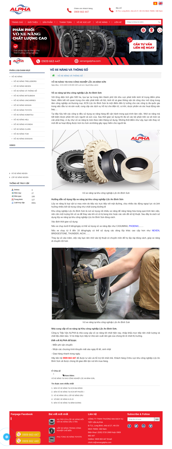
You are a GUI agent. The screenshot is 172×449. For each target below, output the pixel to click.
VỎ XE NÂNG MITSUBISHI (24, 96)
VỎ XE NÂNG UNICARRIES (25, 100)
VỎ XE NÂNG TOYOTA (23, 110)
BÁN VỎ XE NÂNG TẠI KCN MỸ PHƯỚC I (69, 392)
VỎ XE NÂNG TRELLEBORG (25, 81)
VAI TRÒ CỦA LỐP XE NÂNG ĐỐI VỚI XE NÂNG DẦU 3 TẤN (70, 420)
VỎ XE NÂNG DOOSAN (23, 139)
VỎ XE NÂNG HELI (21, 120)
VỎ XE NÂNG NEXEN (22, 86)
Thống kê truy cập (19, 183)
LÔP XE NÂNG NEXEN (19, 177)
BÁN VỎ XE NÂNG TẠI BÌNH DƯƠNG (67, 403)
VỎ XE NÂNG (17, 77)
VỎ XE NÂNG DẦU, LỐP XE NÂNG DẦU (68, 395)
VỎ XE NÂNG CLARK (22, 129)
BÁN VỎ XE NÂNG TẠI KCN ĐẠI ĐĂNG (68, 388)
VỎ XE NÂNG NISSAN (22, 105)
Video (12, 145)
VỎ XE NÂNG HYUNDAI (23, 124)
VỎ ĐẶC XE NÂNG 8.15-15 (64, 399)
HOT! (59, 374)
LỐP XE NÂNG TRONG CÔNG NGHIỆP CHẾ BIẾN (69, 429)
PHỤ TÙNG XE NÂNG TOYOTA (69, 437)
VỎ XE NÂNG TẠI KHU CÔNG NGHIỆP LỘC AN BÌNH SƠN (72, 378)
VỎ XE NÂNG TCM (21, 134)
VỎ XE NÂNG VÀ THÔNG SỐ (25, 91)
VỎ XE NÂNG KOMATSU (23, 115)
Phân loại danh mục (19, 70)
